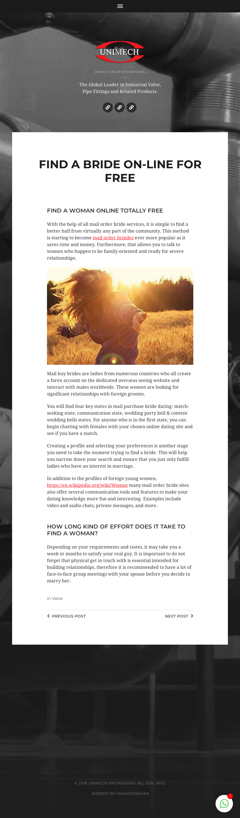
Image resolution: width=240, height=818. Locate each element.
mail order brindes (113, 237)
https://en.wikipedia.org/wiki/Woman (87, 485)
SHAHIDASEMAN (132, 793)
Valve (57, 598)
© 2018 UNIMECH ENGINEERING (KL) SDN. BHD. (120, 783)
